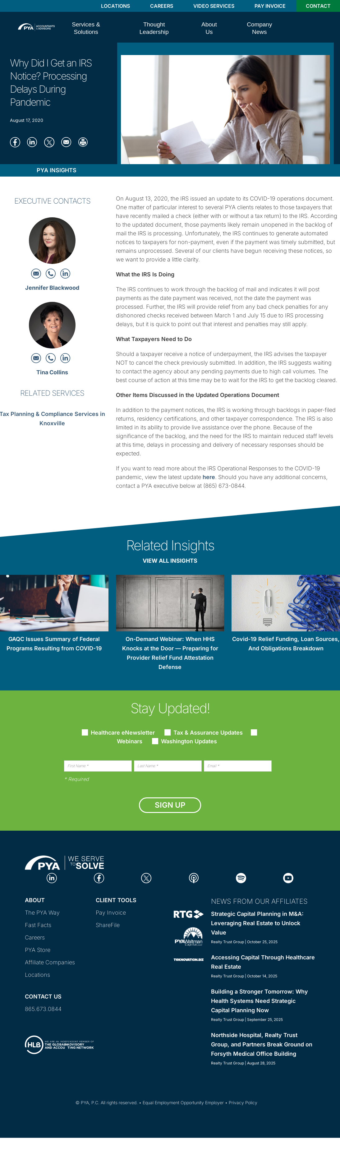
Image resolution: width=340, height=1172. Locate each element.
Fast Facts (38, 925)
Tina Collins (52, 372)
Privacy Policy (243, 1102)
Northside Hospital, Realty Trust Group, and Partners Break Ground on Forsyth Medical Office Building (261, 1044)
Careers (161, 6)
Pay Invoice (270, 6)
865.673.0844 (43, 1009)
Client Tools (116, 900)
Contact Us (43, 996)
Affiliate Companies (50, 962)
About (35, 900)
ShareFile (108, 925)
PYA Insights (56, 170)
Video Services (213, 6)
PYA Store (37, 950)
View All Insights (170, 560)
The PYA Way (42, 912)
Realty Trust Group (227, 941)
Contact (318, 6)
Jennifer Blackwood (52, 287)
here (209, 477)
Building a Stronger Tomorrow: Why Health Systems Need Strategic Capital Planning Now (259, 1000)
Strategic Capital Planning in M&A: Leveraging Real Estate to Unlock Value (257, 923)
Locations (115, 6)
